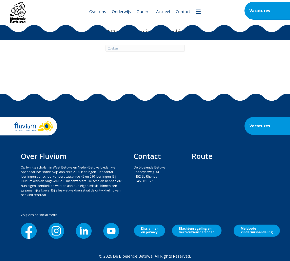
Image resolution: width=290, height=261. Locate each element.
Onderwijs (121, 11)
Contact (183, 11)
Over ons (97, 11)
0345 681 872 (143, 181)
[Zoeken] (145, 48)
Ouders (143, 11)
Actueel (163, 11)
